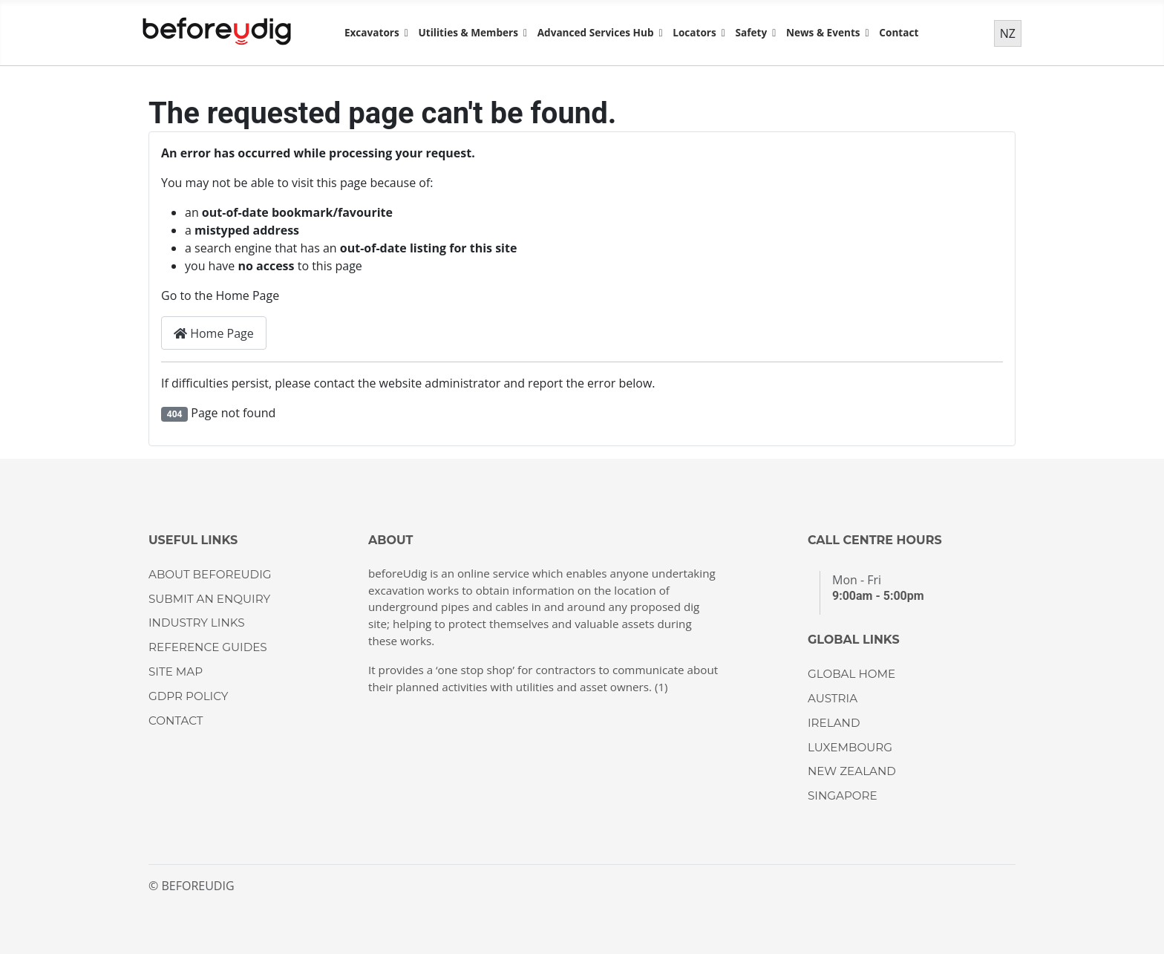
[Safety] (771, 32)
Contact (898, 32)
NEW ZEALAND (852, 771)
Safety (752, 32)
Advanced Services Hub (595, 32)
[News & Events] (864, 32)
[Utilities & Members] (522, 32)
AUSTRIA (832, 698)
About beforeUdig (209, 574)
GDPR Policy (188, 696)
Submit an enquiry (209, 599)
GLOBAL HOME (851, 674)
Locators (694, 32)
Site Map (175, 671)
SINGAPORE (842, 795)
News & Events (823, 32)
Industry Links (196, 622)
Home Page (214, 333)
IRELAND (834, 723)
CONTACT (175, 720)
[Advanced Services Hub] (658, 32)
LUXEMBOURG (850, 747)
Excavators (371, 32)
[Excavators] (403, 32)
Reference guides (207, 647)
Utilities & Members (467, 32)
